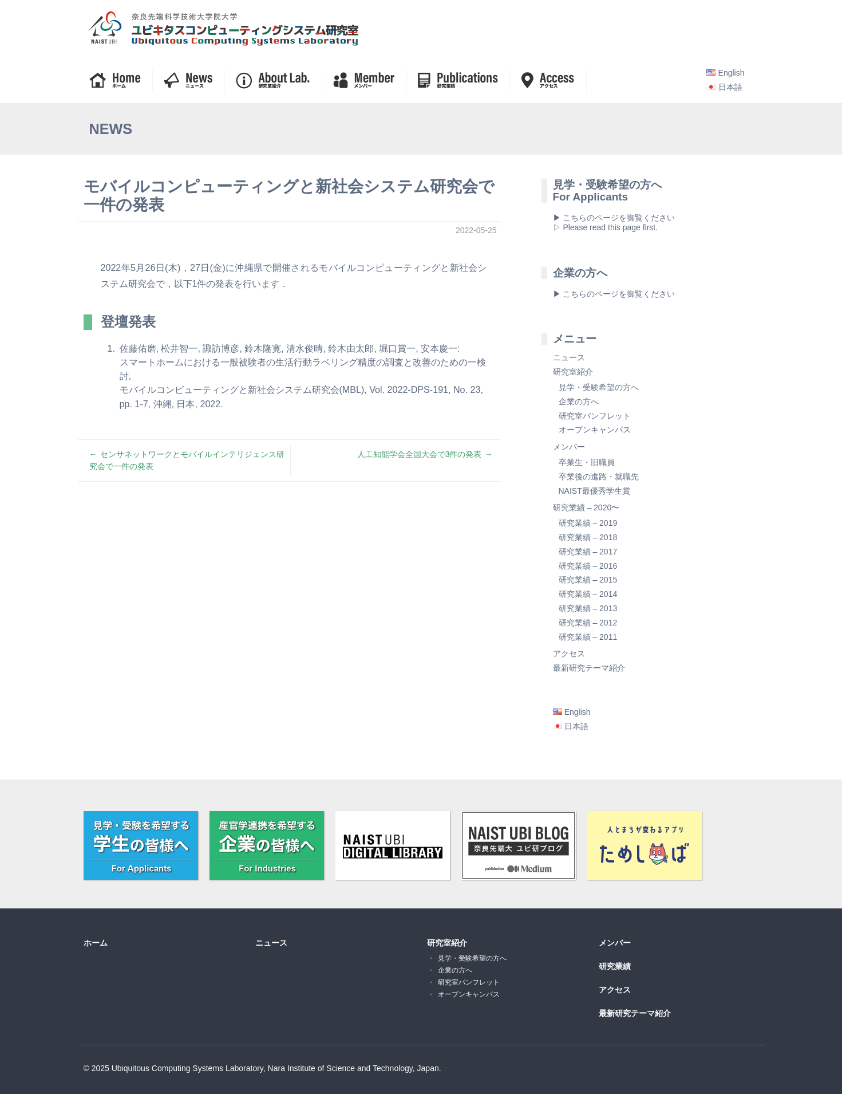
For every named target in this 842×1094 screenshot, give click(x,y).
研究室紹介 (573, 371)
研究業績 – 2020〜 (586, 507)
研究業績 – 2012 (588, 622)
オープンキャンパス (595, 429)
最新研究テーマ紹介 (589, 667)
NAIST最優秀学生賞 (594, 490)
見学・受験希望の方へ (599, 387)
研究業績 (615, 966)
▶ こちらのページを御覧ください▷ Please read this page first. (614, 222)
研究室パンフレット (595, 415)
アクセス (569, 653)
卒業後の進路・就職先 (599, 476)
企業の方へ (579, 401)
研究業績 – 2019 (588, 523)
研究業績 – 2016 (588, 565)
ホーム (96, 942)
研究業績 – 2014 (588, 594)
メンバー (569, 446)
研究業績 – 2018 (588, 537)
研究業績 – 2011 (588, 637)
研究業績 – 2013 (588, 608)
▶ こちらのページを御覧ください (614, 293)
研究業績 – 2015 (588, 579)
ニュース (569, 357)
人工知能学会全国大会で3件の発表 (419, 454)
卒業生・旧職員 (587, 462)
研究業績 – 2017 (588, 551)
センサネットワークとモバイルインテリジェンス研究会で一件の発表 (186, 460)
